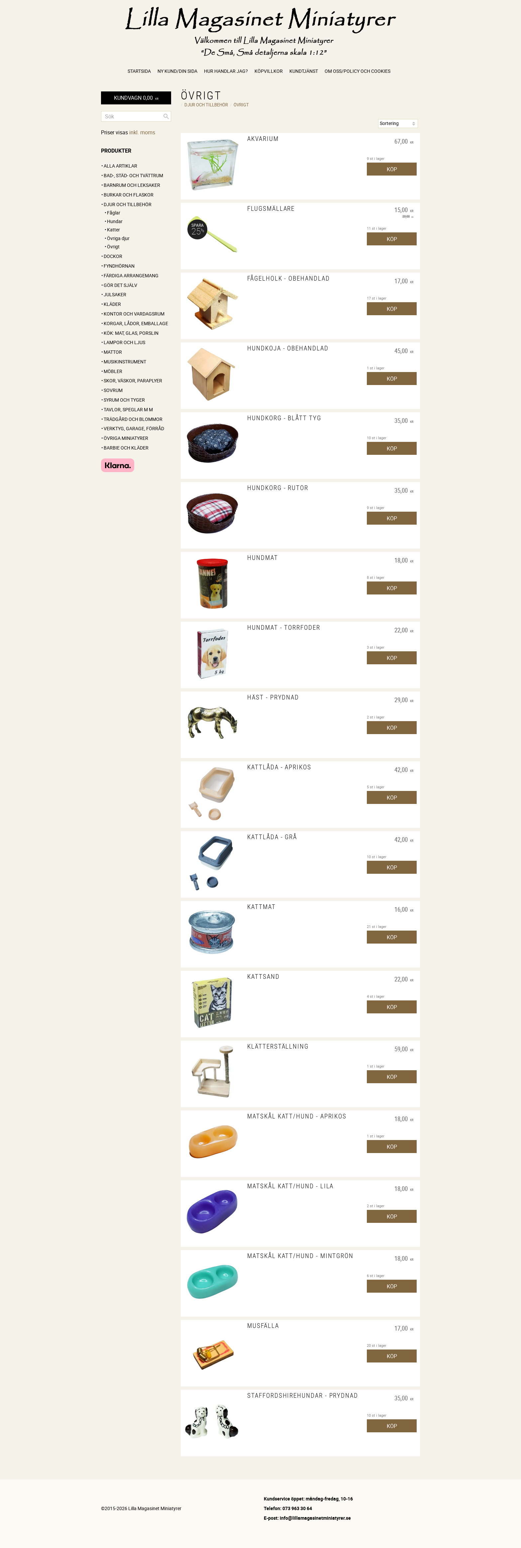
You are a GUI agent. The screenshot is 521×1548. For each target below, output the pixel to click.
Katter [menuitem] (113, 229)
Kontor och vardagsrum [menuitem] (134, 314)
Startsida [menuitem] (139, 71)
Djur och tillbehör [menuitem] (128, 204)
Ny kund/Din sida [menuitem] (177, 71)
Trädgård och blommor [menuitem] (133, 419)
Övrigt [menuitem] (113, 246)
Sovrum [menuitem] (113, 390)
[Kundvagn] (136, 97)
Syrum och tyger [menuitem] (124, 400)
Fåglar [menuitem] (113, 212)
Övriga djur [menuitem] (118, 238)
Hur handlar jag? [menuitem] (226, 71)
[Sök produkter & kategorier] (136, 116)
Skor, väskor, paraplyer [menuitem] (133, 380)
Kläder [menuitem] (112, 304)
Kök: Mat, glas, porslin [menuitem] (131, 333)
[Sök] (166, 116)
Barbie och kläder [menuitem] (126, 448)
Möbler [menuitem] (113, 371)
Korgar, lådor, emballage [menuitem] (136, 323)
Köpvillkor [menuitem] (269, 71)
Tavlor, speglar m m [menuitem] (128, 409)
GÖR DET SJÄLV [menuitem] (120, 285)
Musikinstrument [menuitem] (125, 361)
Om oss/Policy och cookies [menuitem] (357, 71)
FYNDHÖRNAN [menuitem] (119, 266)
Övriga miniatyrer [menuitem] (126, 438)
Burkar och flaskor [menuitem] (129, 195)
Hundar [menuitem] (115, 221)
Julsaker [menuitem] (115, 294)
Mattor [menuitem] (113, 352)
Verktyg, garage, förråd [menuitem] (134, 428)
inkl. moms (142, 132)
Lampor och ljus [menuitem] (124, 342)
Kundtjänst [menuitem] (303, 71)
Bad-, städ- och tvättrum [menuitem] (133, 175)
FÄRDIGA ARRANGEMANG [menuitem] (131, 275)
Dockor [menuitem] (113, 256)
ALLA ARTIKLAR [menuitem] (120, 166)
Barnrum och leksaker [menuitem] (132, 185)
